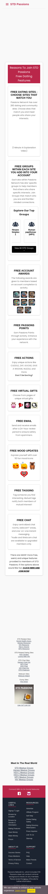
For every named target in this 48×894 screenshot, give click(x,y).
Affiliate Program (32, 812)
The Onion (24, 682)
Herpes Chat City (24, 662)
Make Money (13, 836)
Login (17, 811)
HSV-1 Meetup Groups (24, 773)
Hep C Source (24, 647)
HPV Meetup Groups (24, 777)
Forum (10, 839)
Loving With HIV (24, 656)
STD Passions (19, 4)
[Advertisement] (24, 34)
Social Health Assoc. (24, 641)
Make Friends (31, 860)
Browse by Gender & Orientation (12, 822)
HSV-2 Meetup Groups (24, 775)
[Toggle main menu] (7, 4)
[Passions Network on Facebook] (19, 793)
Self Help (29, 816)
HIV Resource (24, 645)
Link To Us (30, 835)
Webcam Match (24, 676)
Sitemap (29, 838)
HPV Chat (24, 664)
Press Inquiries (31, 831)
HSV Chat (24, 666)
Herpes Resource (24, 643)
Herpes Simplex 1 (15, 232)
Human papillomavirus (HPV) (31, 232)
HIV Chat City (24, 668)
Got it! (31, 890)
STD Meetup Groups (24, 768)
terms (25, 879)
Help (28, 856)
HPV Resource (24, 649)
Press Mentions (14, 856)
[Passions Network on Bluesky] (28, 793)
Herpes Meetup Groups (24, 770)
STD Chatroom (24, 670)
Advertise (29, 808)
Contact (29, 863)
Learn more (20, 890)
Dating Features (14, 828)
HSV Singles (24, 654)
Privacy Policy (13, 863)
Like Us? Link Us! (24, 704)
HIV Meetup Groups (24, 779)
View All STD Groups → (24, 249)
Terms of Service (14, 860)
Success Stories (14, 852)
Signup (10, 811)
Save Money (13, 832)
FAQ (28, 852)
